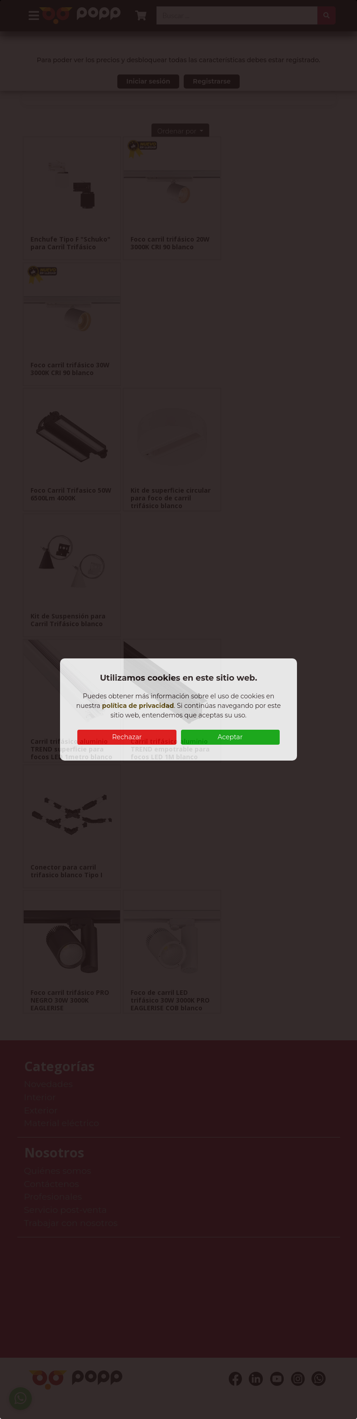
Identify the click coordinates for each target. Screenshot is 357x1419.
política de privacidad (138, 706)
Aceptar (230, 737)
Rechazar (126, 737)
